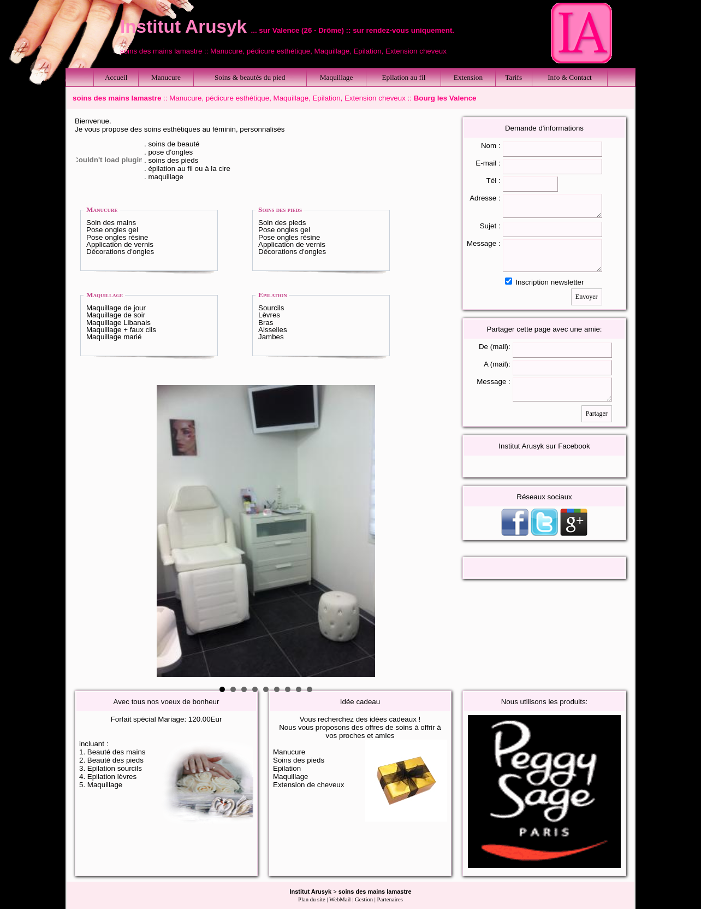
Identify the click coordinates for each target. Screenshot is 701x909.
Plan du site (311, 899)
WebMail (339, 899)
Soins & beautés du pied (250, 77)
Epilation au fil (403, 77)
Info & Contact (570, 77)
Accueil (116, 77)
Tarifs (513, 77)
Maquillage (336, 77)
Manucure (166, 77)
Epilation (272, 295)
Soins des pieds (280, 209)
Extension (468, 77)
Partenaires (390, 899)
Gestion (364, 899)
